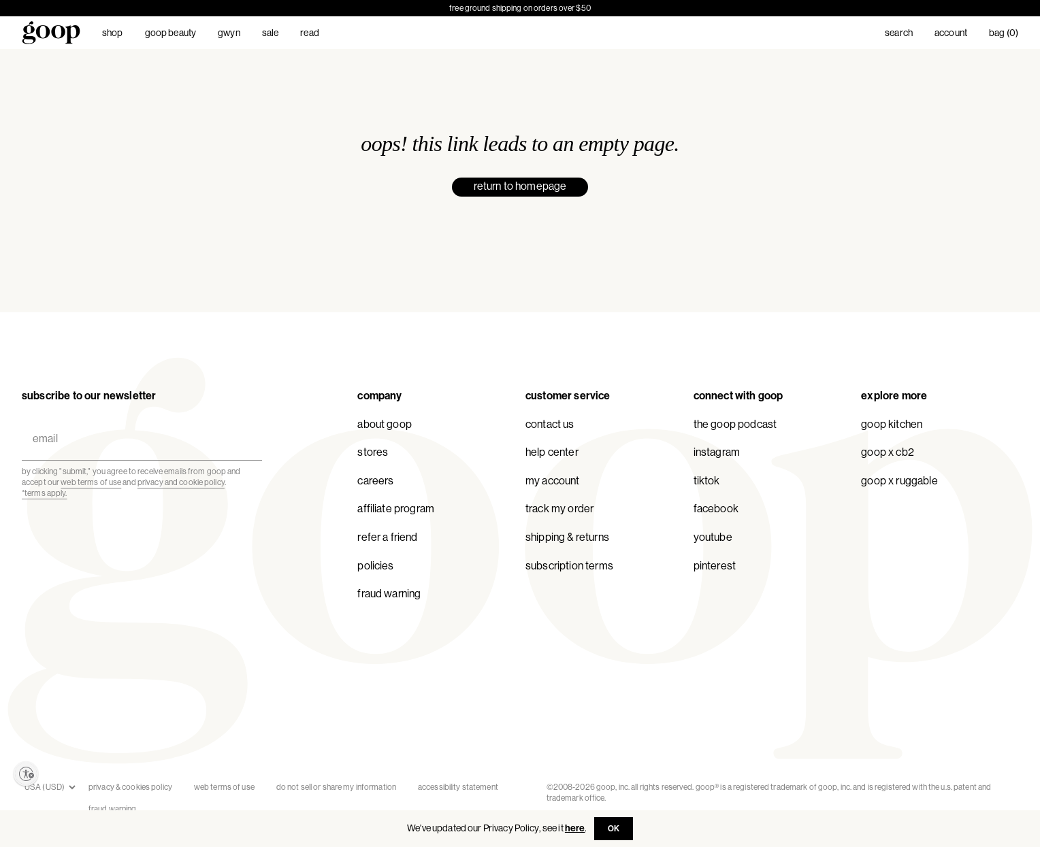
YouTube (713, 537)
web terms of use (91, 482)
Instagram (717, 452)
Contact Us (549, 424)
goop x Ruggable (899, 480)
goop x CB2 (887, 452)
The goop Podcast (735, 424)
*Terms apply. (44, 493)
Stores (372, 452)
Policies (375, 565)
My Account (552, 480)
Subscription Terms (569, 565)
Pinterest (715, 565)
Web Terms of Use (224, 787)
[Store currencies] (50, 787)
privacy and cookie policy (181, 482)
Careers (375, 480)
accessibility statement (458, 787)
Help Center (552, 452)
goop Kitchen (891, 424)
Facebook (716, 508)
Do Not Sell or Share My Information (336, 787)
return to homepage (520, 186)
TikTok (707, 480)
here (575, 828)
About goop (384, 424)
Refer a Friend (387, 537)
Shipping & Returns (567, 537)
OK (613, 828)
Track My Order (559, 508)
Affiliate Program (395, 508)
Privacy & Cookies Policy (130, 787)
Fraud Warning (389, 593)
